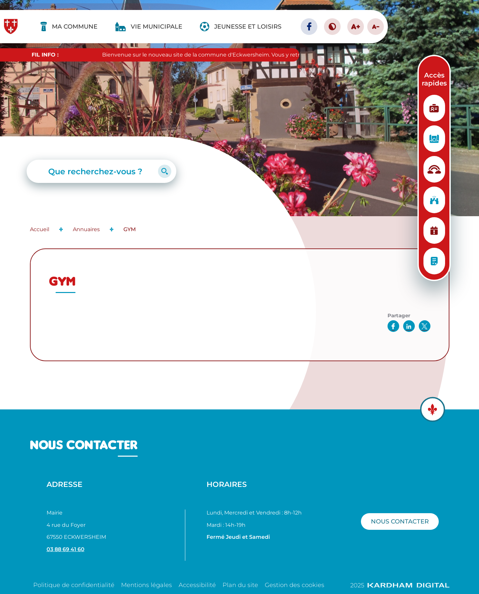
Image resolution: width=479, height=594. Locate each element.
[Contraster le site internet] (332, 26)
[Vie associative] (434, 200)
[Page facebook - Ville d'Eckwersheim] (309, 26)
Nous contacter (400, 521)
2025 (399, 585)
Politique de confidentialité (73, 585)
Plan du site (240, 585)
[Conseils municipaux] (434, 261)
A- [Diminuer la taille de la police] (376, 26)
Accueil (39, 229)
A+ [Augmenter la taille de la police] (355, 26)
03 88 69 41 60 (65, 549)
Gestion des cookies (294, 585)
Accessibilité (197, 585)
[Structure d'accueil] (434, 169)
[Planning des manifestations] (434, 230)
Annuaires (86, 229)
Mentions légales (146, 585)
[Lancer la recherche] (164, 171)
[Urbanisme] (434, 138)
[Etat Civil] (434, 108)
